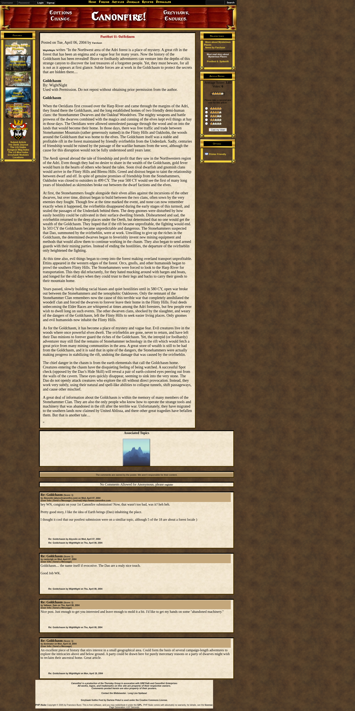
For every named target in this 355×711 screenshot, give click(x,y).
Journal (77, 500)
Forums (104, 2)
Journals (133, 2)
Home (92, 2)
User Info (46, 500)
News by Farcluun (215, 47)
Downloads (163, 2)
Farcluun (97, 43)
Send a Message (62, 500)
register (169, 484)
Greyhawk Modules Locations (18, 156)
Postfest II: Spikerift (218, 61)
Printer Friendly (217, 154)
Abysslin (48, 498)
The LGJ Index (18, 147)
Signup (51, 2)
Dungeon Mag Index (18, 149)
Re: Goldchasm (56, 539)
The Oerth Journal (18, 144)
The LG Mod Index (18, 152)
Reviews (147, 2)
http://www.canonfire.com (97, 500)
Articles (118, 2)
